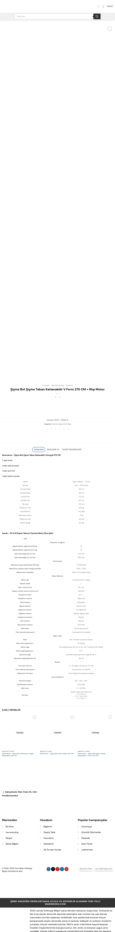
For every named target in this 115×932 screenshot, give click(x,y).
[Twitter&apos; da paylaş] (55, 418)
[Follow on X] (53, 857)
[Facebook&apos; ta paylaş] (51, 418)
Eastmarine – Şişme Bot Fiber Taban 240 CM (56, 741)
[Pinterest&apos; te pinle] (63, 418)
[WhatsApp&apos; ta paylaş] (47, 418)
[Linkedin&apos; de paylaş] (68, 418)
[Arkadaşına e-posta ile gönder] (59, 418)
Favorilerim (49, 825)
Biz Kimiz (10, 814)
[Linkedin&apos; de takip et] (62, 857)
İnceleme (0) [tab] (54, 437)
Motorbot (69, 374)
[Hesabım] (101, 6)
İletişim (9, 825)
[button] (109, 6)
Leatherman (87, 837)
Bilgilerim (48, 814)
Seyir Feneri (86, 831)
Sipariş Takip (49, 820)
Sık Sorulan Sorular (52, 837)
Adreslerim (49, 831)
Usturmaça (86, 814)
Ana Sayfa (45, 374)
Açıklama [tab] (42, 437)
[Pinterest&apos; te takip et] (57, 857)
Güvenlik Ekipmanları (91, 820)
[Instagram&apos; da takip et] (49, 857)
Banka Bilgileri (12, 831)
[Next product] (55, 386)
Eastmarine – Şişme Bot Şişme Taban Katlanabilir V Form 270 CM (91, 742)
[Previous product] (59, 386)
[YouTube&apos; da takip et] (66, 857)
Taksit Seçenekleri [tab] (68, 437)
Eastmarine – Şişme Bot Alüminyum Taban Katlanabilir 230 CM (18, 742)
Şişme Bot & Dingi (57, 374)
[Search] (97, 16)
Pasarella (85, 825)
